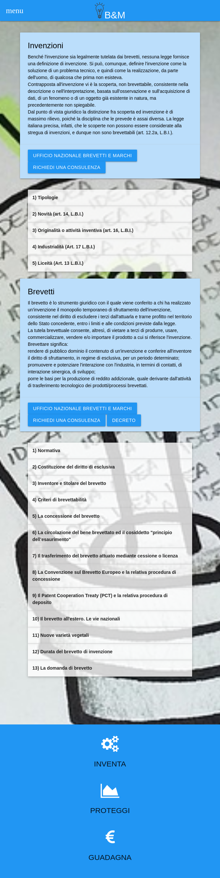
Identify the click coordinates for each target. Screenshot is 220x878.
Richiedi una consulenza (66, 167)
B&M (110, 10)
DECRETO (124, 420)
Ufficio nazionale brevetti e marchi (82, 155)
